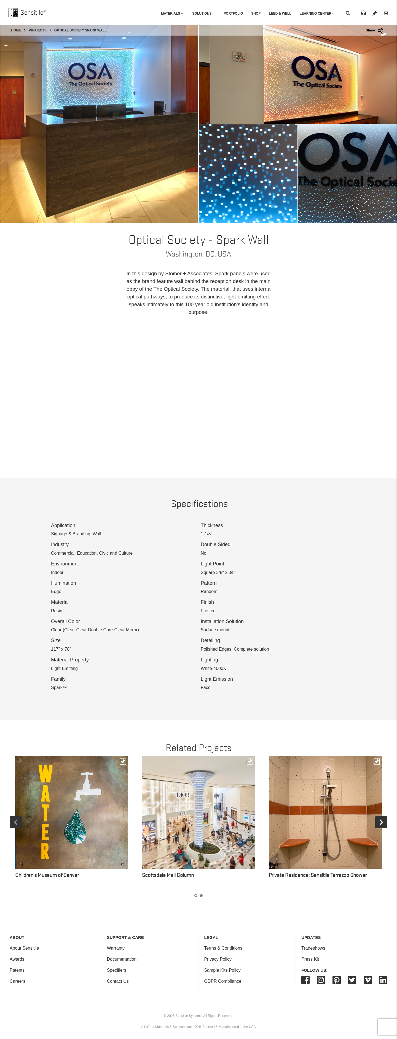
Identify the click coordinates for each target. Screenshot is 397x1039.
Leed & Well (280, 13)
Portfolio (233, 13)
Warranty (116, 948)
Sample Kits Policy (222, 970)
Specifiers (116, 970)
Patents (17, 970)
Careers (17, 981)
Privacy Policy (218, 959)
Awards (17, 959)
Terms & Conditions (223, 948)
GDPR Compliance (222, 981)
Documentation (122, 959)
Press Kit (310, 959)
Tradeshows (313, 948)
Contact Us (118, 981)
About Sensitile (24, 948)
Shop (256, 13)
